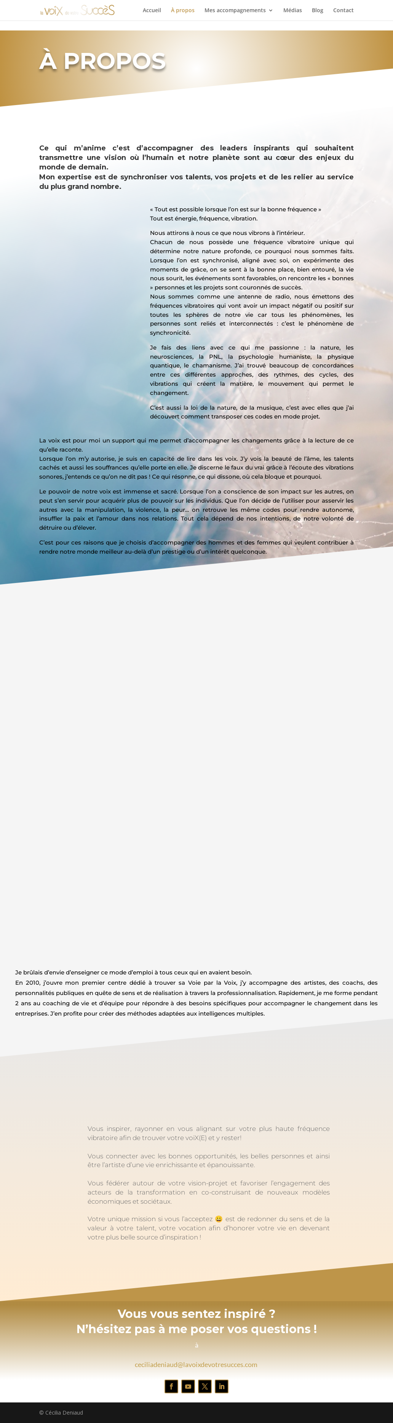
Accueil (152, 11)
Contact (343, 11)
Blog (317, 11)
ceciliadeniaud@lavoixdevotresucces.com (196, 1364)
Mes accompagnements (235, 11)
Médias (292, 11)
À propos (183, 11)
